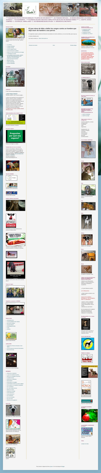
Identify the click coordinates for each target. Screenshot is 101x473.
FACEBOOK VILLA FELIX (87, 33)
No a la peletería (10, 386)
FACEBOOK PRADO (86, 32)
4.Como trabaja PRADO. (12, 49)
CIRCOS (8, 329)
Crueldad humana (10, 377)
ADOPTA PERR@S (86, 114)
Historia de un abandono (12, 373)
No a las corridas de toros (12, 388)
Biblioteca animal (10, 60)
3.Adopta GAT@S (10, 47)
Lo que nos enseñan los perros (13, 374)
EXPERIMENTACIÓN (11, 326)
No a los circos (10, 398)
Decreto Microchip (10, 349)
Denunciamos (9, 380)
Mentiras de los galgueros (12, 400)
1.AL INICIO (9, 44)
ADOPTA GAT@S (85, 115)
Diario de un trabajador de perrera (13, 376)
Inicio (54, 45)
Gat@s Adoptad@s (10, 61)
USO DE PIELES (10, 324)
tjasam (51, 466)
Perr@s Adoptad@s (11, 63)
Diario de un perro (10, 389)
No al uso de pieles (10, 397)
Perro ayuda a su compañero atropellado (15, 385)
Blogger (63, 466)
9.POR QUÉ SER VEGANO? (12, 58)
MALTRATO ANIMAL (11, 323)
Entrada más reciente (33, 45)
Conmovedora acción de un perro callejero (15, 383)
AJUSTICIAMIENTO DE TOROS (13, 321)
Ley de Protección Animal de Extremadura (15, 348)
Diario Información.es (43, 38)
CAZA (8, 327)
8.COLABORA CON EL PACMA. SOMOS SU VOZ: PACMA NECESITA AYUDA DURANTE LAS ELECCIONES (15, 56)
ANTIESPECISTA (10, 320)
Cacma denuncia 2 (10, 392)
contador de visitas (85, 443)
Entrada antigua (73, 45)
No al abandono (10, 395)
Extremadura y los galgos (12, 382)
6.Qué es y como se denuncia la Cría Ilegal (15, 52)
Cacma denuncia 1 (10, 394)
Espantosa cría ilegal (11, 391)
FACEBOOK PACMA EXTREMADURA (86, 30)
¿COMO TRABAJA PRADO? (11, 93)
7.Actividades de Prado (11, 53)
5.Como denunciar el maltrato (12, 50)
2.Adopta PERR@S (11, 46)
